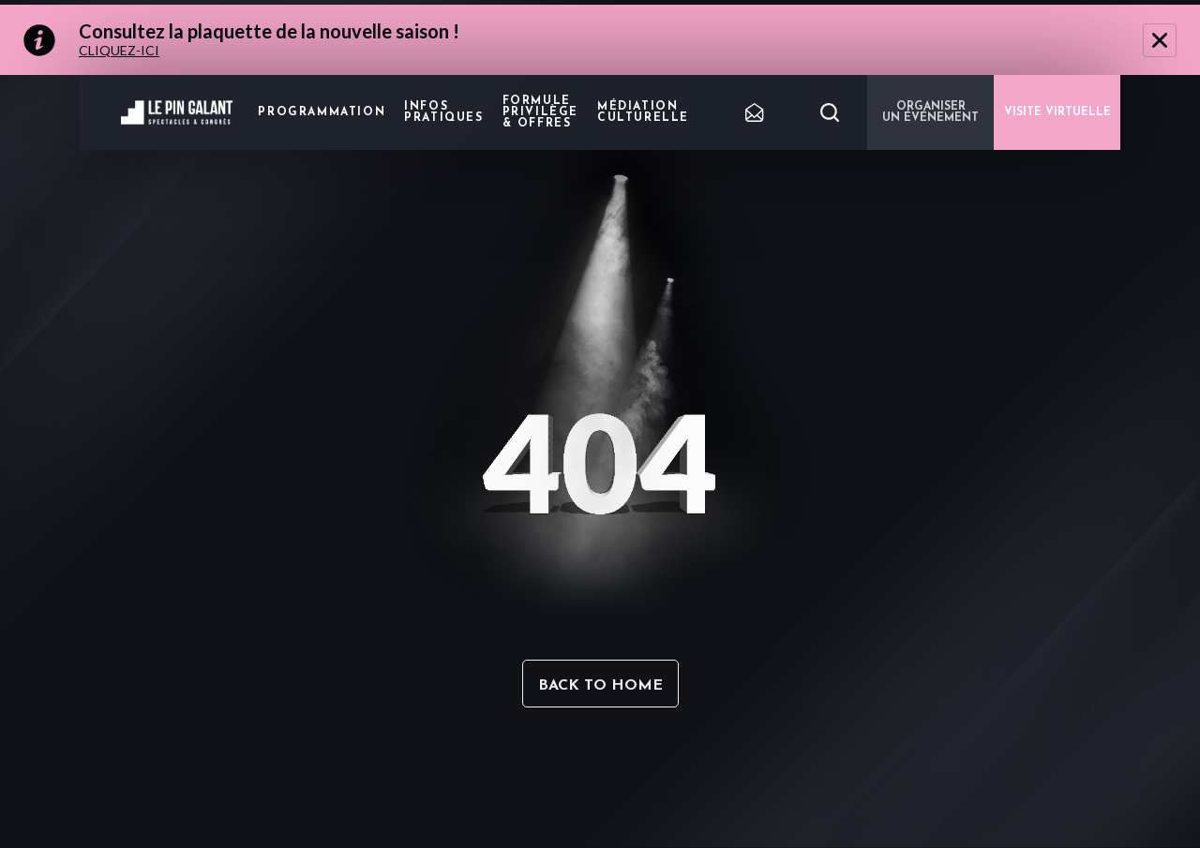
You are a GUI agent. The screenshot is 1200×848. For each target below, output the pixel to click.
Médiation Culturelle (643, 112)
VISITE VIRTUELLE (1057, 112)
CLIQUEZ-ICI (119, 50)
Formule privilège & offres (540, 112)
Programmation (321, 112)
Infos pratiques (443, 112)
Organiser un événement (930, 112)
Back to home (600, 685)
